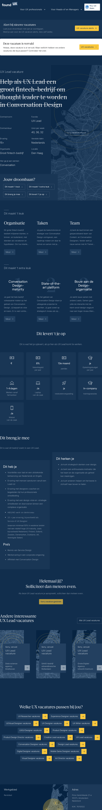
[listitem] (51, 651)
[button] (33, 9)
